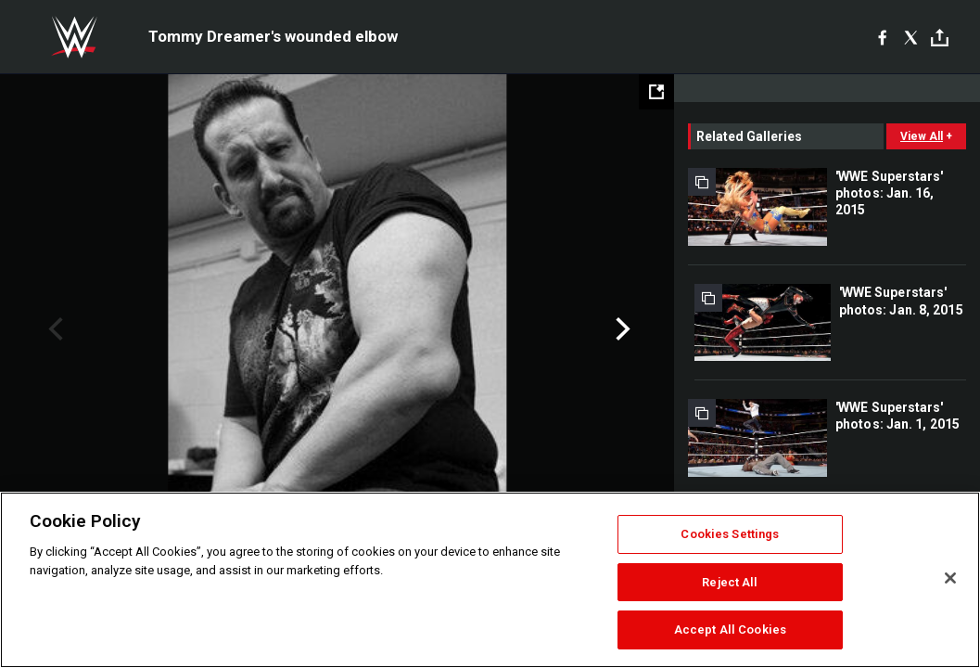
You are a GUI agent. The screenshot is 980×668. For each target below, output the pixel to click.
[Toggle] (939, 37)
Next (621, 329)
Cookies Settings (730, 534)
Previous (53, 329)
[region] (490, 580)
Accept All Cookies (730, 629)
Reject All (729, 582)
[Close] (950, 578)
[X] (911, 37)
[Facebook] (882, 37)
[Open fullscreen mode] (656, 91)
